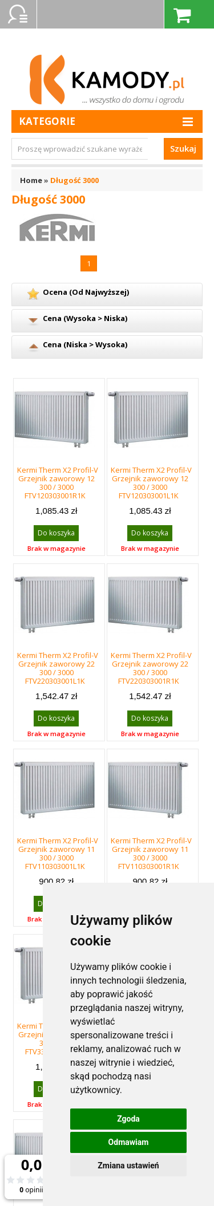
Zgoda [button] (128, 1118)
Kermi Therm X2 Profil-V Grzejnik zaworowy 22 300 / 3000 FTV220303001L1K (57, 668)
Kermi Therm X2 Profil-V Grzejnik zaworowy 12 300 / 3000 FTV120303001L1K (151, 483)
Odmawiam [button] (128, 1142)
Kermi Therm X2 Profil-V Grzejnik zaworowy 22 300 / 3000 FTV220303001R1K (151, 668)
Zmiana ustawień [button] (128, 1165)
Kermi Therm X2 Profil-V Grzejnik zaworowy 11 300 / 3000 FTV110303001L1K (57, 853)
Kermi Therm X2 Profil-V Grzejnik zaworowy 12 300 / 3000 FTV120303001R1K (57, 483)
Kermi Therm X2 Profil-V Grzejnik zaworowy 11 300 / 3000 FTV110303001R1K (151, 853)
